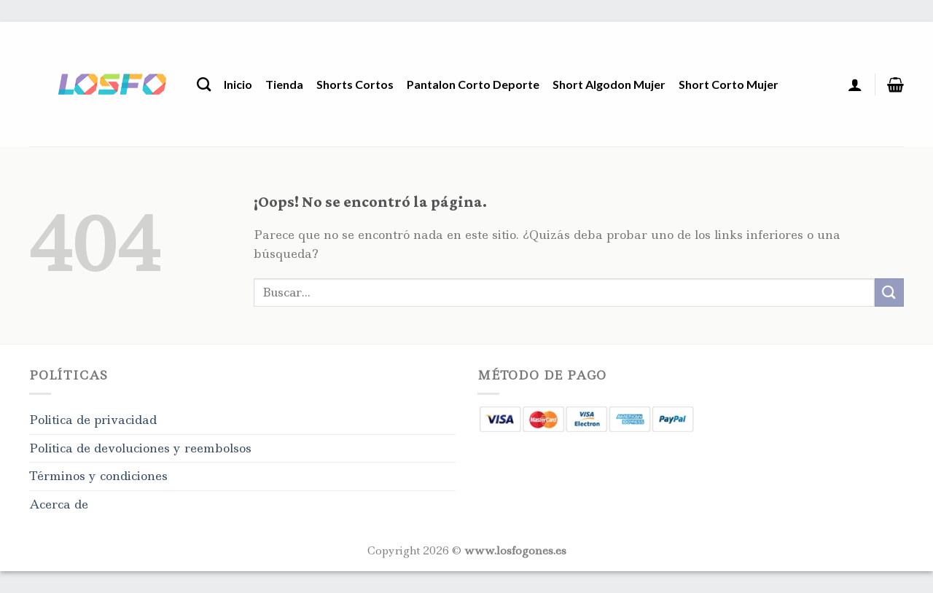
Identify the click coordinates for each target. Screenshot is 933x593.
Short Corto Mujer (728, 84)
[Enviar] (889, 292)
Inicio (238, 84)
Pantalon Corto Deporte (473, 84)
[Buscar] (204, 84)
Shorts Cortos (355, 84)
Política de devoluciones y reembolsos (140, 448)
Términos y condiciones (98, 476)
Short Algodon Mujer (609, 84)
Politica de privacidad (93, 420)
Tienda (284, 84)
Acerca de (58, 504)
